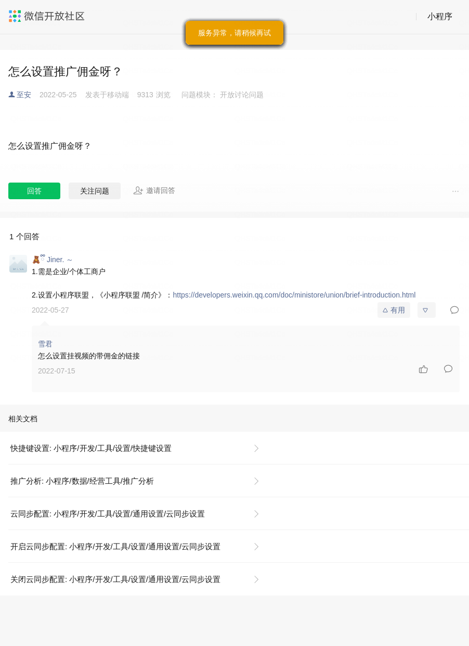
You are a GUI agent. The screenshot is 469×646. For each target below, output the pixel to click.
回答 (34, 191)
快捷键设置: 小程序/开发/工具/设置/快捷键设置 (91, 448)
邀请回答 (154, 190)
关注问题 (94, 191)
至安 (24, 95)
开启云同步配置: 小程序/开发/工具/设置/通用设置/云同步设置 (115, 546)
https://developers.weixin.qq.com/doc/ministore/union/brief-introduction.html (294, 295)
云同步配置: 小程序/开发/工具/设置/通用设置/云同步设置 (107, 513)
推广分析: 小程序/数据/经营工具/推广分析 (82, 480)
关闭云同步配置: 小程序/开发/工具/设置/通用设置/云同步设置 (115, 579)
